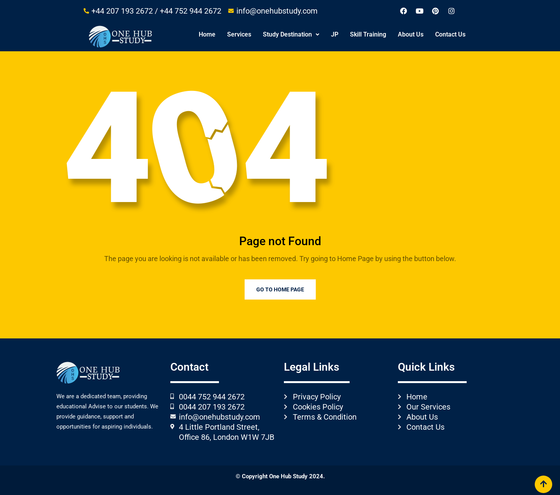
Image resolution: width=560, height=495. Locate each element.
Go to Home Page (280, 289)
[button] (291, 35)
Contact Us (450, 34)
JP (334, 34)
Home (207, 34)
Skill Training (368, 34)
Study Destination (291, 34)
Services (239, 34)
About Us (411, 34)
